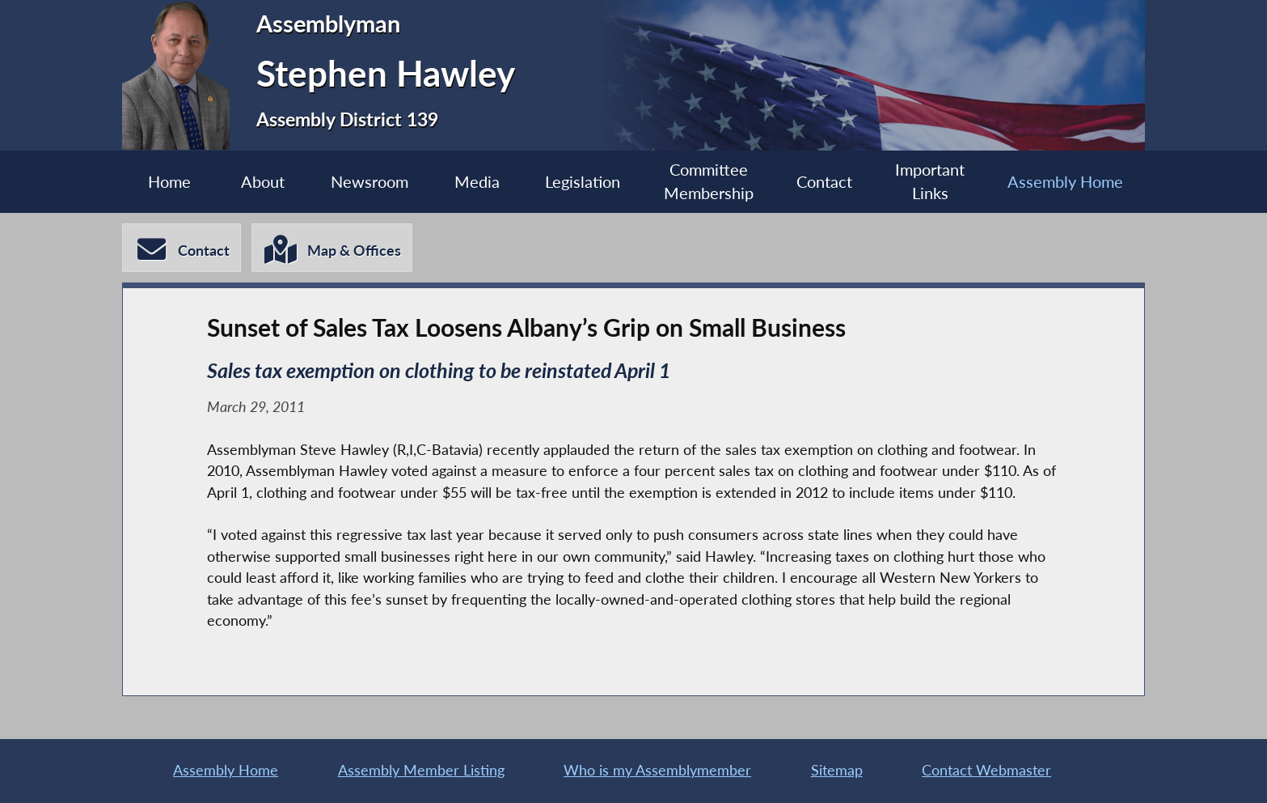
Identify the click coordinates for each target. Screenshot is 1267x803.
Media (477, 181)
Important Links (930, 181)
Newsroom (369, 181)
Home (169, 181)
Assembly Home (1065, 181)
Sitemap (837, 770)
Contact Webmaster (986, 770)
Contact (824, 181)
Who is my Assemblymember (657, 770)
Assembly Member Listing (421, 770)
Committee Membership (709, 181)
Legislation (582, 181)
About (263, 181)
